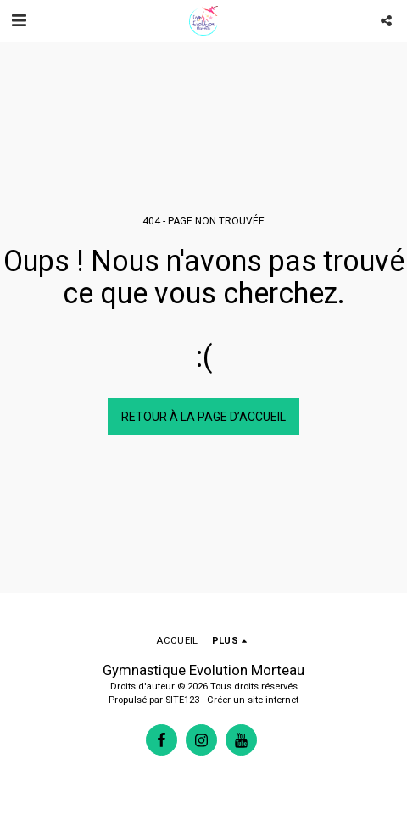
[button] (18, 20)
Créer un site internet (252, 700)
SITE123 (182, 700)
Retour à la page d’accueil (203, 417)
